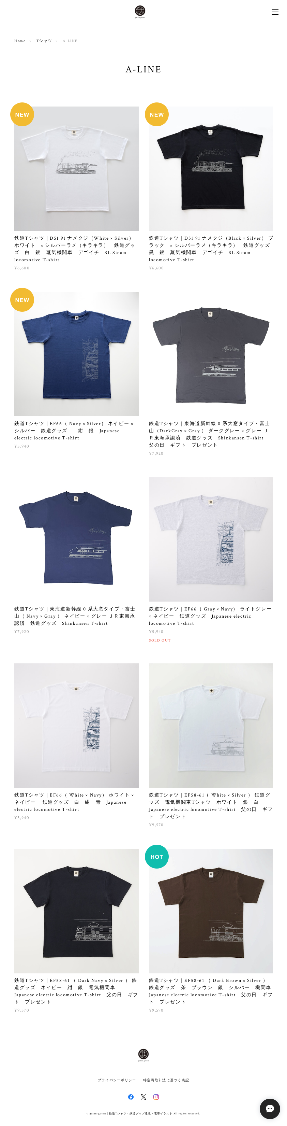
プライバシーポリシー (117, 1080)
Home (20, 41)
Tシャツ (44, 41)
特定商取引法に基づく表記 (166, 1080)
